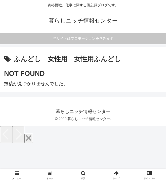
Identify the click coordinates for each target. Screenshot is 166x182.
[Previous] (6, 134)
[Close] (28, 138)
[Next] (18, 134)
